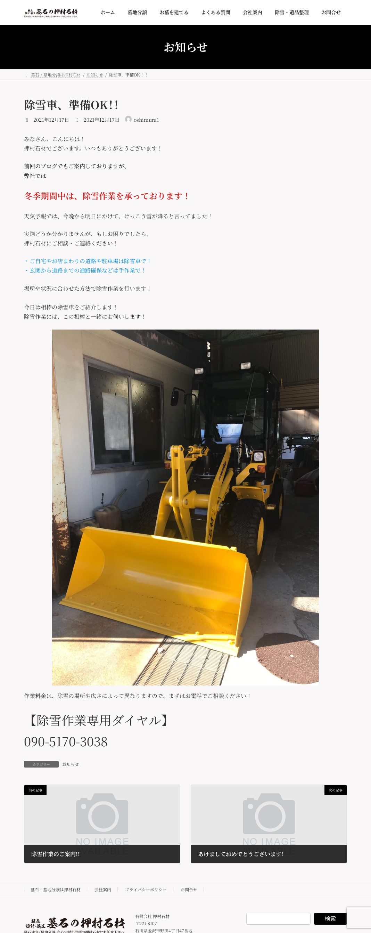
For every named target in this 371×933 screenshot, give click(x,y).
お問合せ (189, 889)
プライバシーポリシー (146, 889)
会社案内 (102, 889)
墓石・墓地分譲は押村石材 (56, 889)
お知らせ (70, 764)
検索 (330, 919)
